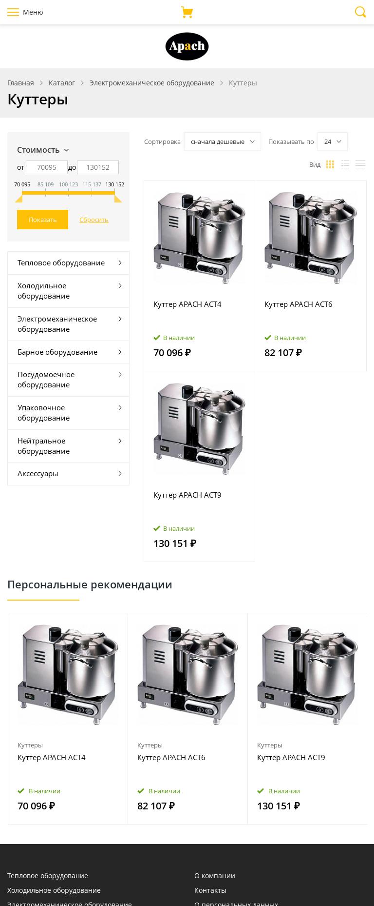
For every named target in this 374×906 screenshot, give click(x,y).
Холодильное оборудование (44, 291)
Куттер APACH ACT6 (298, 304)
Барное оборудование (57, 352)
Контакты (210, 890)
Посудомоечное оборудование (46, 379)
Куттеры (30, 745)
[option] (68, 719)
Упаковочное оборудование (44, 413)
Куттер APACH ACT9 (187, 495)
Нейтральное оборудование (44, 446)
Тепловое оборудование (61, 262)
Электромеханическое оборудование (57, 324)
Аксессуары (38, 473)
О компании (214, 875)
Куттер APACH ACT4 (187, 304)
